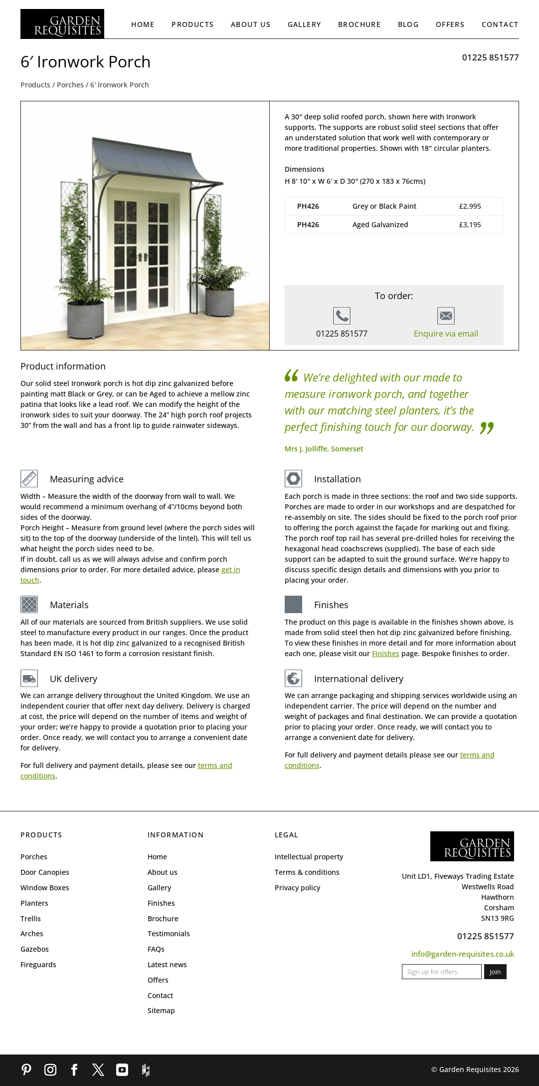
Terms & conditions (307, 872)
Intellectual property (309, 856)
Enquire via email (446, 333)
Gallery (305, 24)
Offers (450, 24)
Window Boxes (44, 887)
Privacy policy (297, 887)
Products (193, 24)
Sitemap (161, 1010)
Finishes (385, 653)
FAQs (156, 949)
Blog (408, 24)
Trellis (30, 918)
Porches (70, 84)
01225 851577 (490, 57)
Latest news (167, 964)
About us (251, 24)
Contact (500, 24)
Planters (34, 903)
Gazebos (34, 949)
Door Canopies (44, 872)
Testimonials (169, 933)
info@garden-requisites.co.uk (462, 954)
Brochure (359, 24)
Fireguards (38, 964)
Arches (31, 933)
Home (143, 24)
